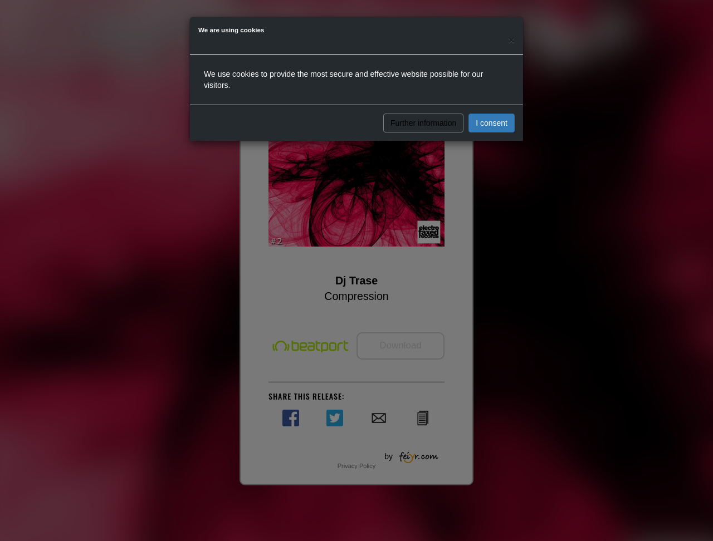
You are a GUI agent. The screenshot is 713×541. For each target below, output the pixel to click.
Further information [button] (423, 123)
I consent (491, 123)
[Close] (511, 40)
